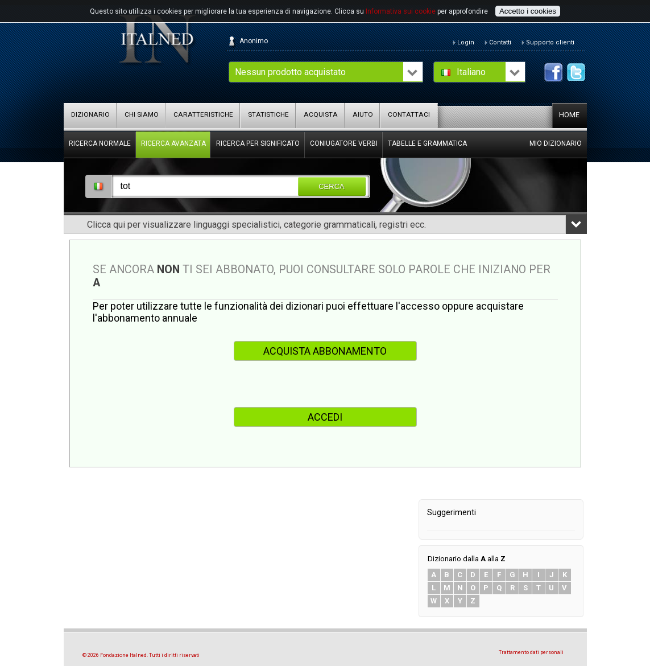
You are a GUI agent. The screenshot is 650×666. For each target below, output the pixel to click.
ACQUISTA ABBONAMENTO (325, 351)
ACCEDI (325, 417)
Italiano (471, 72)
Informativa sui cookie (401, 11)
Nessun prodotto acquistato (290, 72)
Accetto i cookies (527, 11)
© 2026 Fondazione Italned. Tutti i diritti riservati (141, 655)
